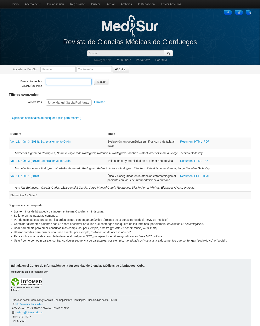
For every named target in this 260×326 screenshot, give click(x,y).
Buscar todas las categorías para (31, 83)
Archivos (126, 4)
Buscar (95, 4)
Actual (111, 4)
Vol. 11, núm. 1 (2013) (24, 176)
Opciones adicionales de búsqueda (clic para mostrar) (46, 118)
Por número (123, 60)
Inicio (15, 4)
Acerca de (33, 4)
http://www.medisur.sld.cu (29, 304)
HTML (198, 141)
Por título (161, 60)
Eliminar (99, 102)
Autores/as (35, 102)
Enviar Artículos (171, 4)
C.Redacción (146, 4)
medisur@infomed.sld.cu (28, 312)
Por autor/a (143, 60)
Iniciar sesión (55, 4)
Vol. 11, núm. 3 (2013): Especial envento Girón (40, 141)
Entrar (120, 69)
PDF (206, 141)
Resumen (186, 141)
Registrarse (77, 4)
